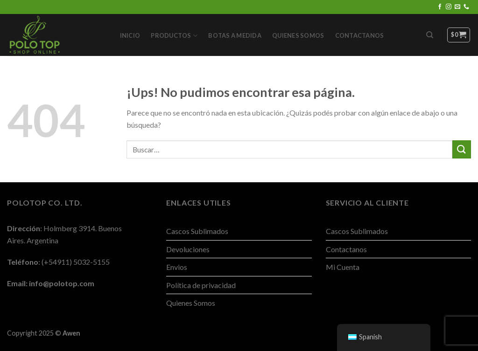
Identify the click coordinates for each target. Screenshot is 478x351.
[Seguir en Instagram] (448, 7)
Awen (71, 333)
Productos (174, 35)
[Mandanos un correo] (457, 7)
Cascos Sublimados (197, 231)
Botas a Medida (234, 35)
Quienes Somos (298, 35)
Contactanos (359, 35)
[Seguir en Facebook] (440, 7)
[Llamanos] (466, 7)
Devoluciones (188, 249)
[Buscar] (430, 35)
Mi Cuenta (342, 266)
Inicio (130, 35)
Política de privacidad (201, 285)
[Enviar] (461, 149)
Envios (176, 266)
